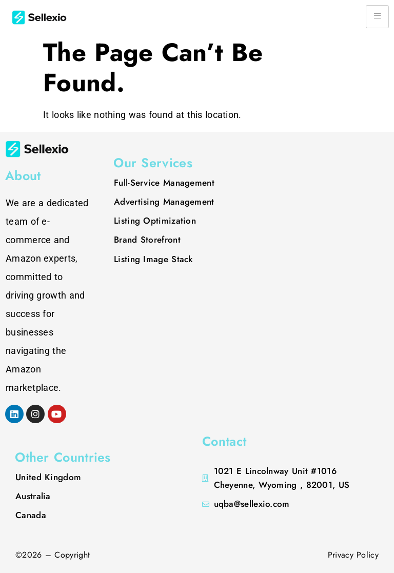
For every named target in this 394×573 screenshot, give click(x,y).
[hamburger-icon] (377, 16)
